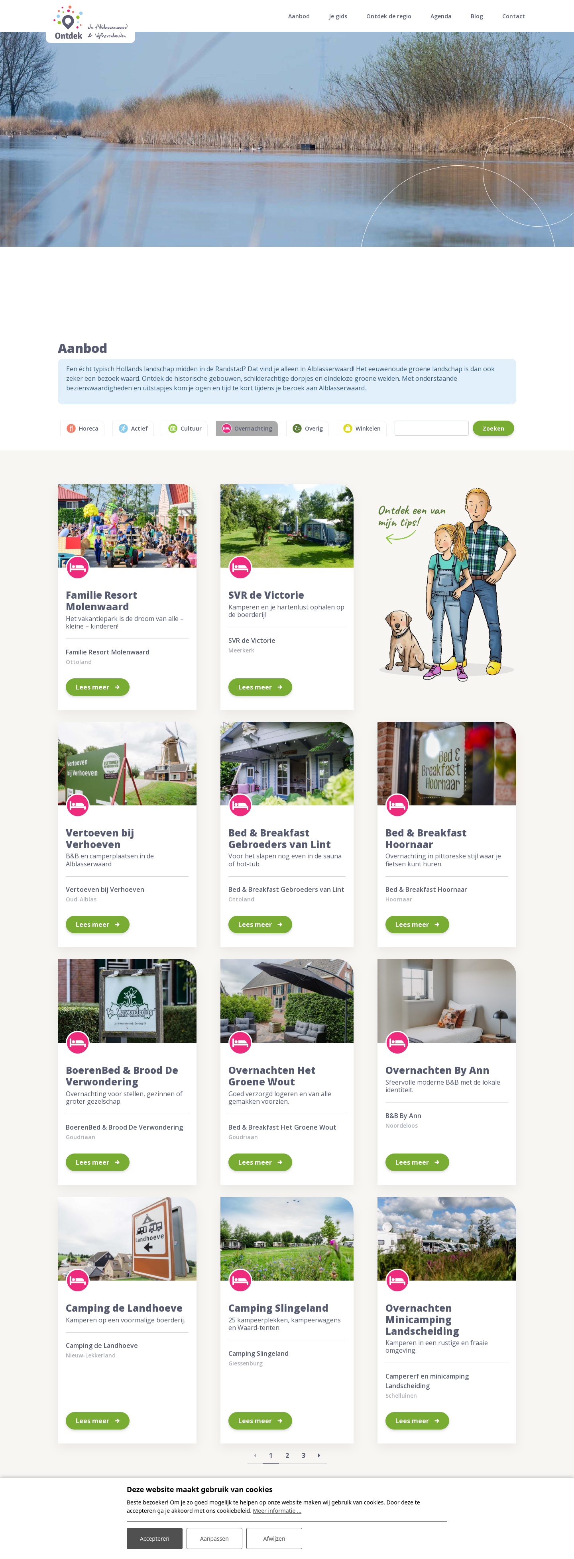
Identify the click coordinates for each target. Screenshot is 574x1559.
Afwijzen (274, 1538)
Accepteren (154, 1538)
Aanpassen (214, 1538)
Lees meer (93, 687)
